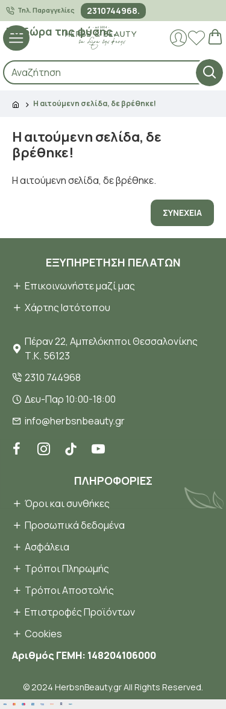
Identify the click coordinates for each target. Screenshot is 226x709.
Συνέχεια (182, 212)
